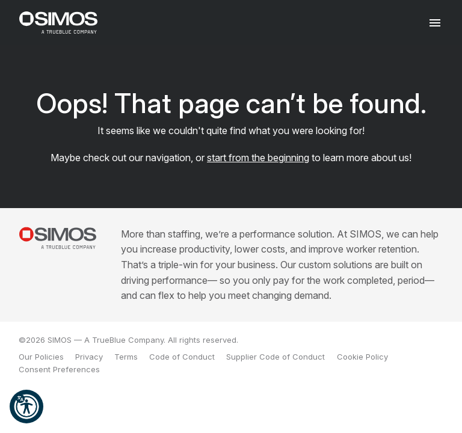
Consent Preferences (59, 369)
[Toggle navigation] (435, 22)
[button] (26, 406)
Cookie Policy (362, 356)
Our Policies (41, 356)
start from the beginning (258, 158)
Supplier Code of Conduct (275, 356)
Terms (126, 356)
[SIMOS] (58, 22)
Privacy (89, 356)
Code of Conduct (182, 356)
